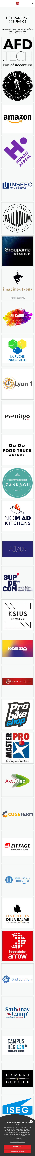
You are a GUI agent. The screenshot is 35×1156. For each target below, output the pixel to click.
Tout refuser (17, 1146)
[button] (2, 3)
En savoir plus (17, 1138)
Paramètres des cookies (17, 1142)
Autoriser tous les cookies (17, 1151)
